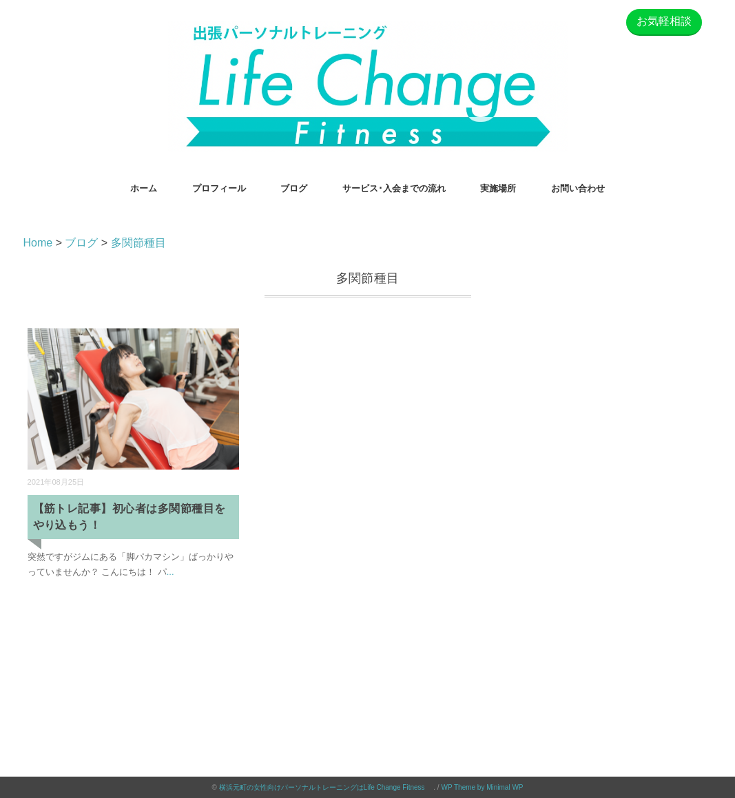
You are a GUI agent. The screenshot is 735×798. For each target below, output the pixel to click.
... (170, 572)
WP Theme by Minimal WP (482, 787)
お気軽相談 (664, 21)
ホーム (143, 188)
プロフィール (219, 188)
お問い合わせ (578, 188)
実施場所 (498, 188)
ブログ (293, 188)
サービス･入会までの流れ (394, 188)
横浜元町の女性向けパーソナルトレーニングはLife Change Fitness (326, 787)
